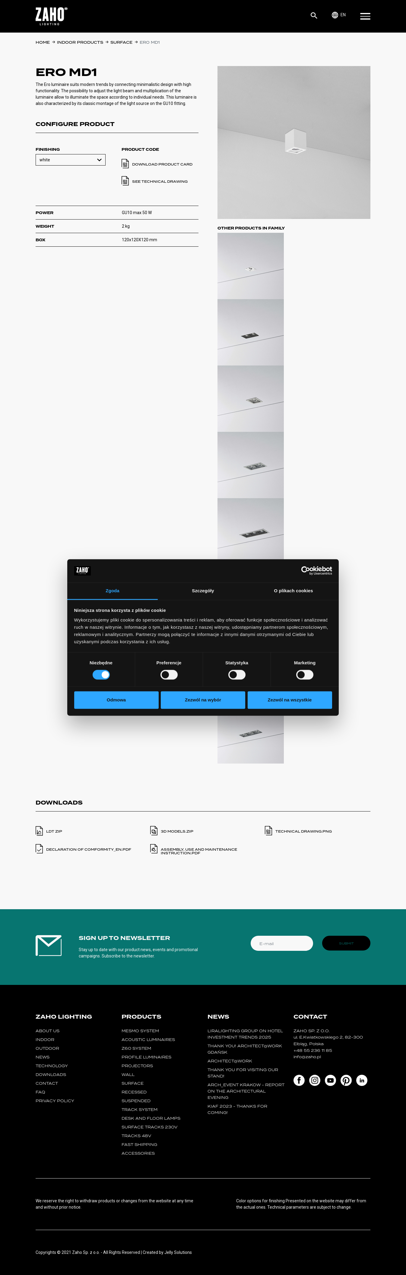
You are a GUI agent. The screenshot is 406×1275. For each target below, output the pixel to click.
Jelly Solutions (178, 1252)
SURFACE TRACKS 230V (149, 1127)
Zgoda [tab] (112, 590)
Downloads (51, 1074)
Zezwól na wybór (203, 699)
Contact (47, 1083)
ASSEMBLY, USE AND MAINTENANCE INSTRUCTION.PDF (199, 851)
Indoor (45, 1039)
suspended (136, 1100)
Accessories (138, 1153)
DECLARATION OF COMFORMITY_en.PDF (88, 849)
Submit (346, 943)
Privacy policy (55, 1100)
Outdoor (47, 1048)
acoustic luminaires (148, 1039)
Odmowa (116, 699)
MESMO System (140, 1030)
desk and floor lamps (151, 1118)
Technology (52, 1065)
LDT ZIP (54, 831)
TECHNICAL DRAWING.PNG (303, 831)
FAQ (40, 1092)
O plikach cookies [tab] (293, 590)
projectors (137, 1065)
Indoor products (80, 42)
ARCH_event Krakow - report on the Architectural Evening (246, 1091)
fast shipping (139, 1144)
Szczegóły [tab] (203, 590)
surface (121, 42)
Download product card (162, 164)
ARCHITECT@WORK (230, 1061)
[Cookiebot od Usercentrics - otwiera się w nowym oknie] (305, 570)
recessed (134, 1092)
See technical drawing (160, 181)
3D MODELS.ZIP (177, 831)
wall (128, 1074)
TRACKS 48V (136, 1135)
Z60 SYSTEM (136, 1048)
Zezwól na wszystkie (290, 699)
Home (43, 42)
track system (139, 1109)
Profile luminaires (146, 1057)
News (42, 1057)
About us (47, 1030)
